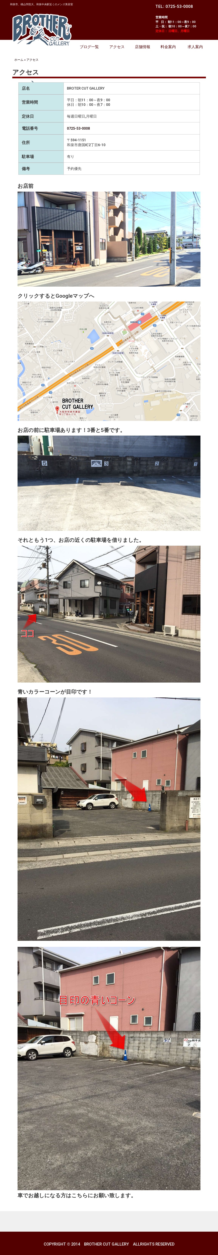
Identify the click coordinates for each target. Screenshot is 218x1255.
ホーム (18, 60)
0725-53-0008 (78, 128)
